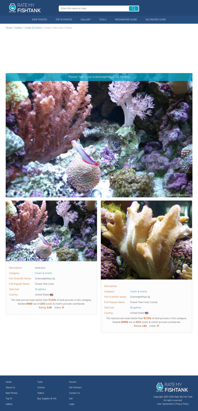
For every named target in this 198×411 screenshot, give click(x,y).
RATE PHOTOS (39, 20)
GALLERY (86, 20)
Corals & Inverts (43, 273)
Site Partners (75, 388)
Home (9, 382)
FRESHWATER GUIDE (126, 20)
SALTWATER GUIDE (155, 20)
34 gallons (40, 289)
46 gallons (135, 308)
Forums (72, 382)
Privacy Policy (182, 404)
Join (71, 399)
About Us (10, 388)
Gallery (9, 404)
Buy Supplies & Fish (47, 399)
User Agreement (165, 404)
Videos (40, 393)
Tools (39, 382)
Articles (41, 388)
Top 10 (9, 399)
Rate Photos (12, 393)
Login (71, 404)
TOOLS (102, 20)
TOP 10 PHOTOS (64, 20)
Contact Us (74, 393)
